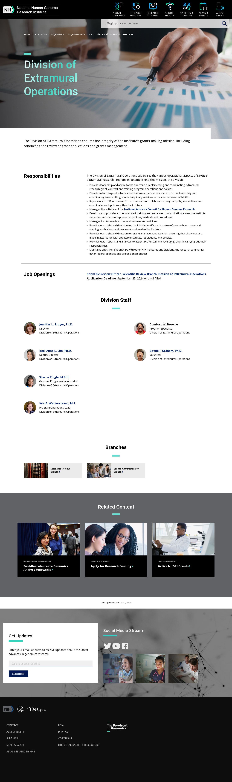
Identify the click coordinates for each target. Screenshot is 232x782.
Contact (12, 725)
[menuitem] (119, 9)
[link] (107, 646)
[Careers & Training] (187, 10)
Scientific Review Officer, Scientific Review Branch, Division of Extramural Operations (146, 274)
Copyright (65, 738)
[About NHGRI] (220, 10)
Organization (57, 34)
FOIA (61, 725)
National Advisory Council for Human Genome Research (159, 209)
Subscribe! (18, 674)
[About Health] (170, 10)
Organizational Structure (80, 34)
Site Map (12, 738)
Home (27, 34)
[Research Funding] (136, 10)
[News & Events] (204, 10)
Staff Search (15, 745)
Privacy (63, 732)
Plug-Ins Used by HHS (20, 751)
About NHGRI (41, 34)
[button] (36, 711)
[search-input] (165, 23)
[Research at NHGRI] (153, 10)
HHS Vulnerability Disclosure (78, 745)
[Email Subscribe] (51, 664)
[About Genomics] (119, 10)
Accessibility (15, 732)
